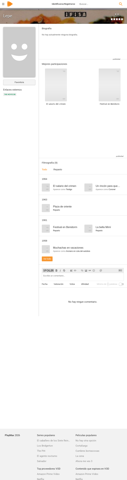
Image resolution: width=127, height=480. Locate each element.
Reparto (58, 169)
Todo (44, 169)
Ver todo (47, 259)
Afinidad (85, 284)
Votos (72, 284)
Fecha (44, 284)
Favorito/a (19, 82)
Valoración (58, 284)
